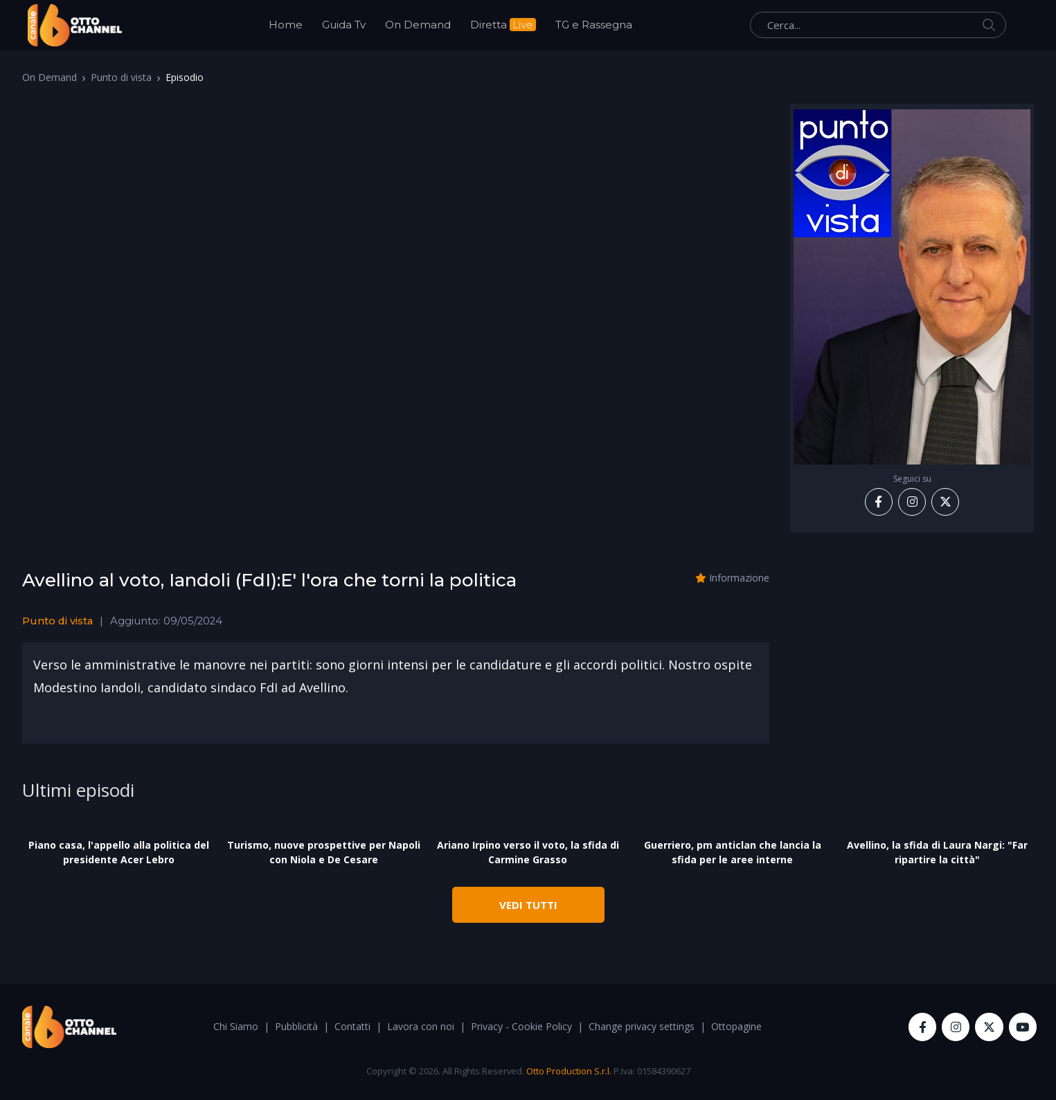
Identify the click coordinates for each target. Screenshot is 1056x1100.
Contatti (352, 1026)
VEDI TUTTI (528, 905)
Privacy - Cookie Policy (521, 1026)
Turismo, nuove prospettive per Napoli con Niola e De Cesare (323, 852)
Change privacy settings (642, 1026)
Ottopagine (736, 1026)
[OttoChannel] (75, 25)
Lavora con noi (420, 1026)
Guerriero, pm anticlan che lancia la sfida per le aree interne (732, 852)
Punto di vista (121, 77)
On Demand (418, 24)
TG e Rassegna (593, 24)
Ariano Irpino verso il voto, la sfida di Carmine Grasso (528, 852)
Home (286, 24)
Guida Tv (344, 24)
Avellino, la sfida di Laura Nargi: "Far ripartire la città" (937, 852)
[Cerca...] (878, 25)
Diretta (503, 24)
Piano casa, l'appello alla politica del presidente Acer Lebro (118, 852)
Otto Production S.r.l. (568, 1071)
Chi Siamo (235, 1026)
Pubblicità (296, 1026)
